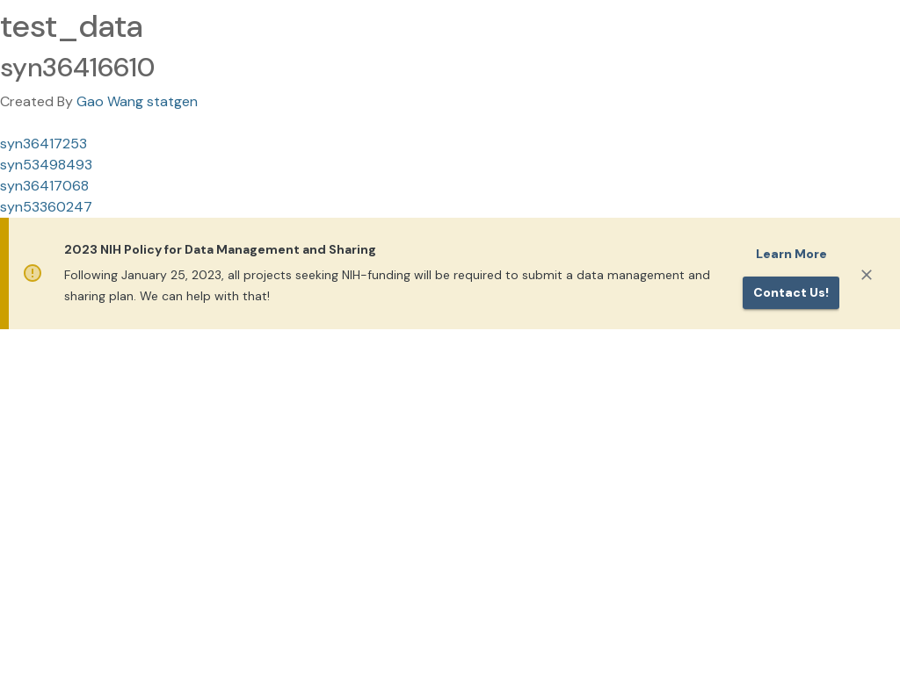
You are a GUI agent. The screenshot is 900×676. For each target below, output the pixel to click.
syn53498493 (46, 164)
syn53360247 (46, 207)
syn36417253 (43, 143)
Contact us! (791, 292)
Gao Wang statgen (137, 101)
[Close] (866, 275)
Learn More (791, 254)
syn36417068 (44, 185)
